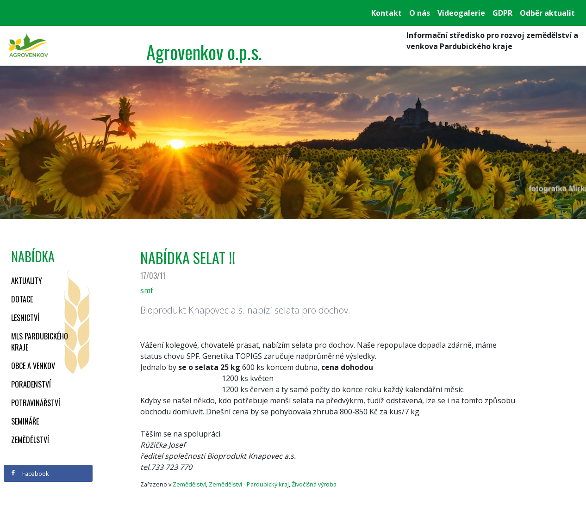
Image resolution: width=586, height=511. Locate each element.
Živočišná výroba (314, 484)
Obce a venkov (33, 365)
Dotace (22, 299)
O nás (419, 13)
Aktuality (26, 280)
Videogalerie (461, 13)
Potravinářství (35, 402)
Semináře (25, 421)
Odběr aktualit (547, 13)
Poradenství (31, 384)
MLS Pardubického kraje (39, 342)
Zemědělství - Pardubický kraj (249, 484)
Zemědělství (30, 439)
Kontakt (386, 13)
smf (146, 290)
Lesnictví (25, 317)
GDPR (502, 13)
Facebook (29, 473)
